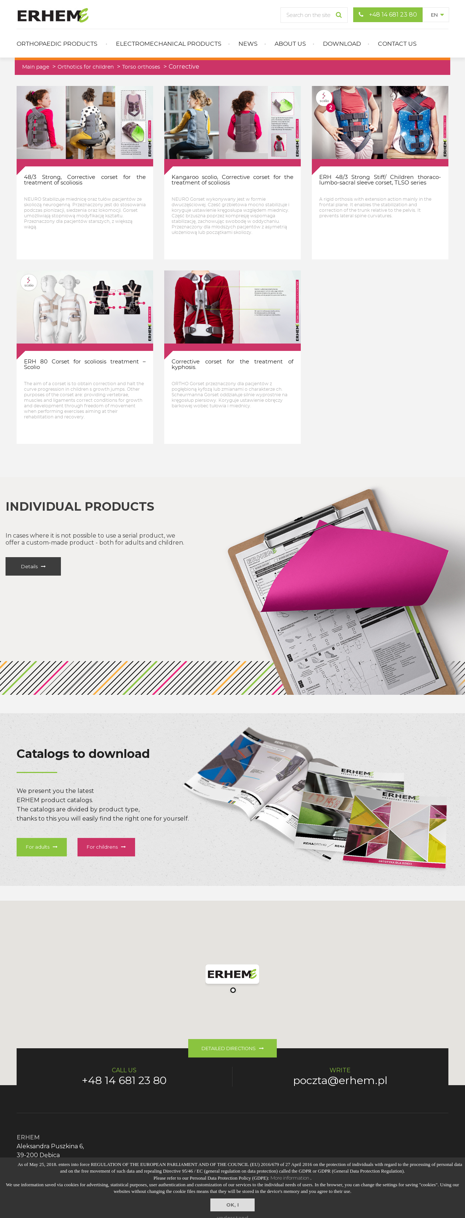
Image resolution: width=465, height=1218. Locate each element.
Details (33, 566)
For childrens (106, 847)
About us (290, 44)
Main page (35, 67)
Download (342, 44)
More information (290, 1178)
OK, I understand (232, 1206)
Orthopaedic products (57, 44)
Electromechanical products (168, 44)
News (248, 44)
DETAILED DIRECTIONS (233, 1048)
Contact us (397, 44)
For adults (42, 847)
